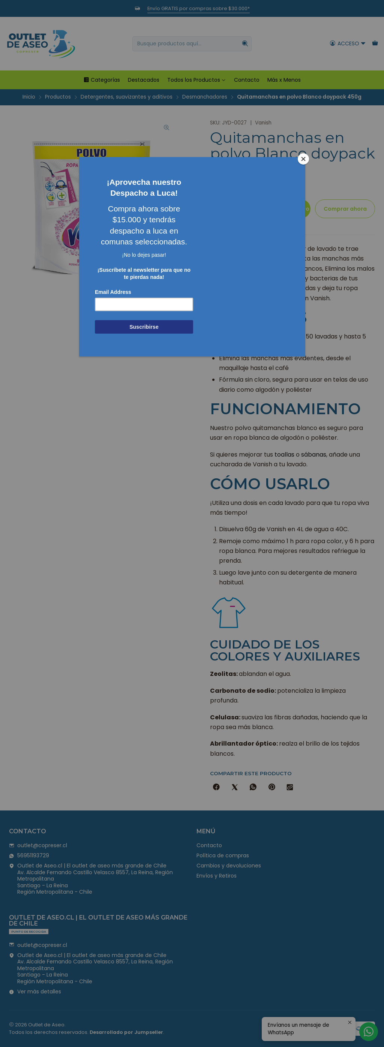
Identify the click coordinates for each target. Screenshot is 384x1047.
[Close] (303, 159)
